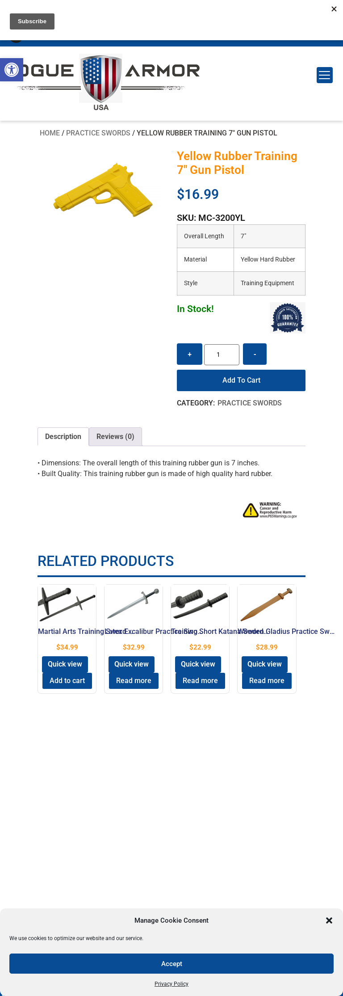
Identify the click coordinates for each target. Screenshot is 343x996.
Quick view (65, 664)
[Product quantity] (221, 354)
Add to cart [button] (67, 680)
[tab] (63, 436)
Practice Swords (98, 133)
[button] (11, 69)
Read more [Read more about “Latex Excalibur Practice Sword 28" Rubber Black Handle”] (133, 680)
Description (63, 436)
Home (50, 133)
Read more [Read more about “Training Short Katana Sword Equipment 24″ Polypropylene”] (200, 680)
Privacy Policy (171, 984)
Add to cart (241, 380)
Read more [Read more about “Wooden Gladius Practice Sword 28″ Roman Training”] (266, 680)
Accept (171, 964)
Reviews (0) (115, 436)
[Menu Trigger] (325, 75)
